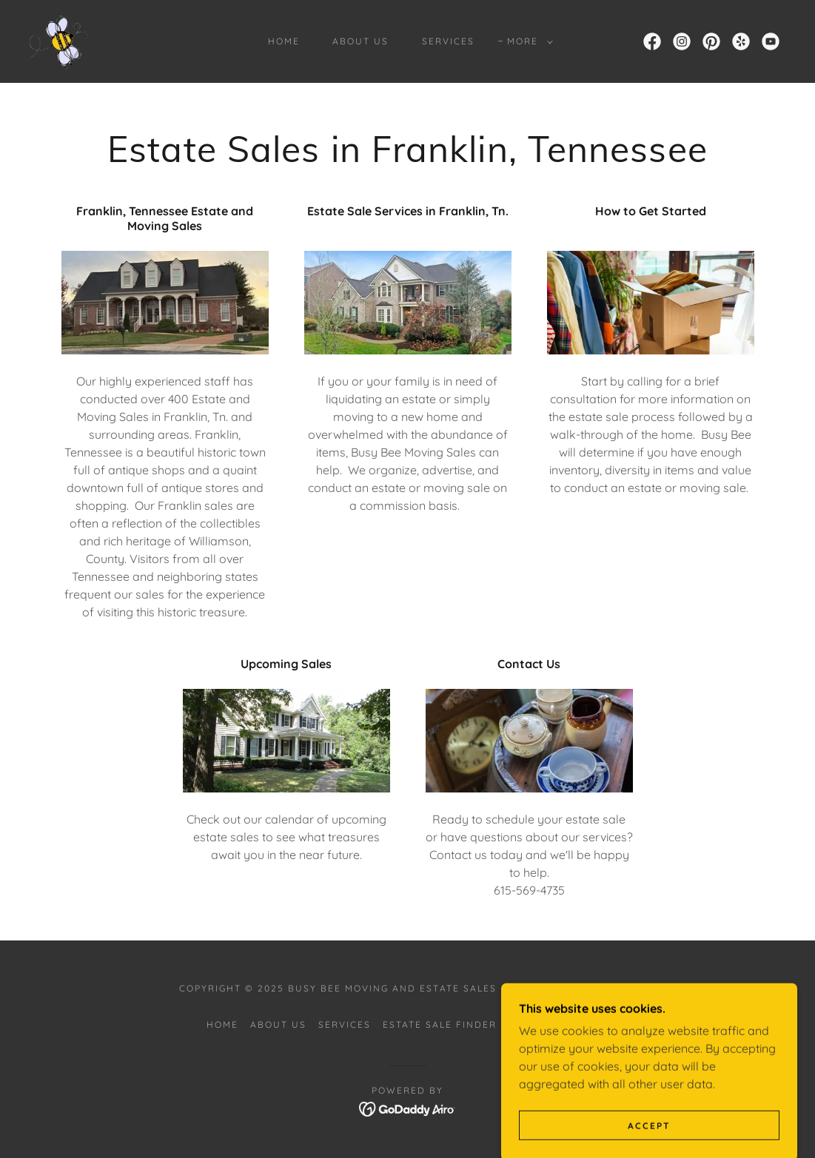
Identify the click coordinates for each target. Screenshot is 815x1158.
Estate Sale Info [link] (558, 1024)
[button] (527, 41)
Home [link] (284, 41)
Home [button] (222, 1024)
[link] (60, 40)
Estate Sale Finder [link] (440, 1024)
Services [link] (448, 41)
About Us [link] (360, 41)
